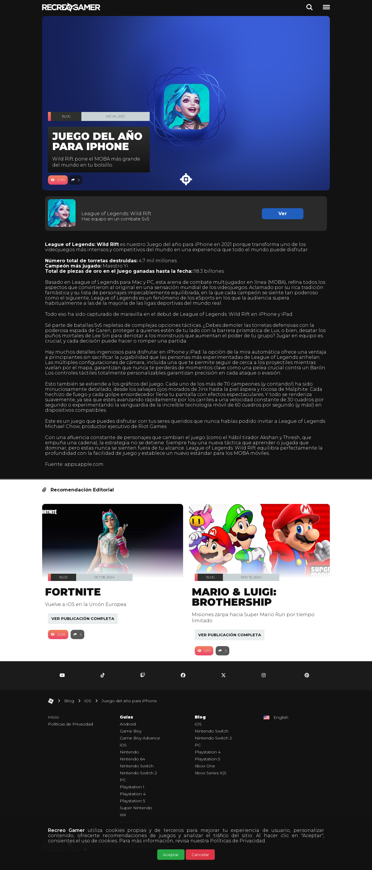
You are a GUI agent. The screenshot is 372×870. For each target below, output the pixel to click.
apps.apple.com (86, 474)
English (280, 727)
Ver (280, 213)
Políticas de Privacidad (237, 841)
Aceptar (171, 854)
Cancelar (200, 854)
